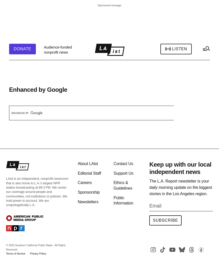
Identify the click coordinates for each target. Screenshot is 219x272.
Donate (22, 49)
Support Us (123, 173)
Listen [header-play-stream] (176, 49)
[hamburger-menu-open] (206, 50)
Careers (85, 182)
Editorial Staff (89, 173)
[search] (86, 113)
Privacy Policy (38, 253)
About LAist (88, 164)
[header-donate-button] (22, 49)
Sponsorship (89, 192)
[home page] (110, 50)
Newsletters (88, 202)
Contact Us (123, 164)
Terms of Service (15, 253)
